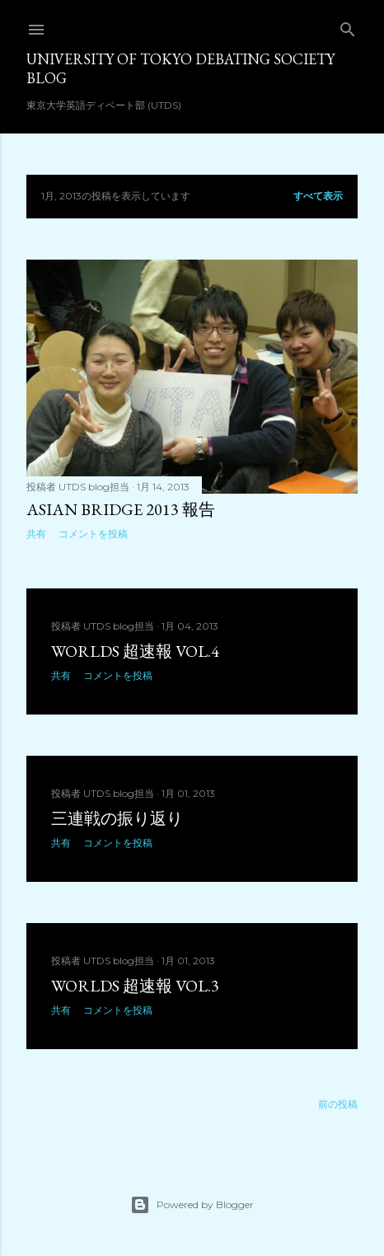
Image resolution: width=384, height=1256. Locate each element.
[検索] (348, 26)
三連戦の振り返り (117, 818)
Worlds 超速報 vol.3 (135, 985)
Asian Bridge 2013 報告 (120, 509)
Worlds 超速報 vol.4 (135, 651)
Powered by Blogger (192, 1205)
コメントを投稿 (93, 533)
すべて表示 (318, 196)
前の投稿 (338, 1104)
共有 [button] (36, 533)
